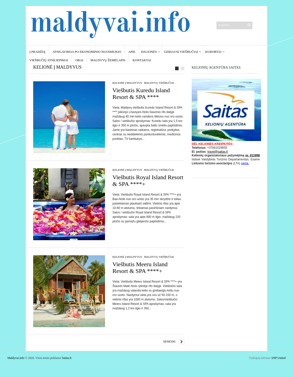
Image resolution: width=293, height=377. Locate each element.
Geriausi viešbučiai (181, 52)
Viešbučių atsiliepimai (48, 60)
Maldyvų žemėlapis (107, 60)
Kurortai (213, 52)
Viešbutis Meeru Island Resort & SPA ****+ (140, 267)
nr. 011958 (252, 155)
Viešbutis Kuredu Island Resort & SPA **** (141, 93)
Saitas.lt (66, 358)
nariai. (245, 163)
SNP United (278, 358)
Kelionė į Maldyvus (127, 82)
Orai (79, 60)
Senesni (169, 341)
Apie (131, 52)
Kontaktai (142, 60)
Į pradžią (37, 52)
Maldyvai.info (15, 358)
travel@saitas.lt (217, 151)
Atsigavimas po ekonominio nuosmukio (87, 52)
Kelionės (149, 52)
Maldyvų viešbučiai (159, 82)
